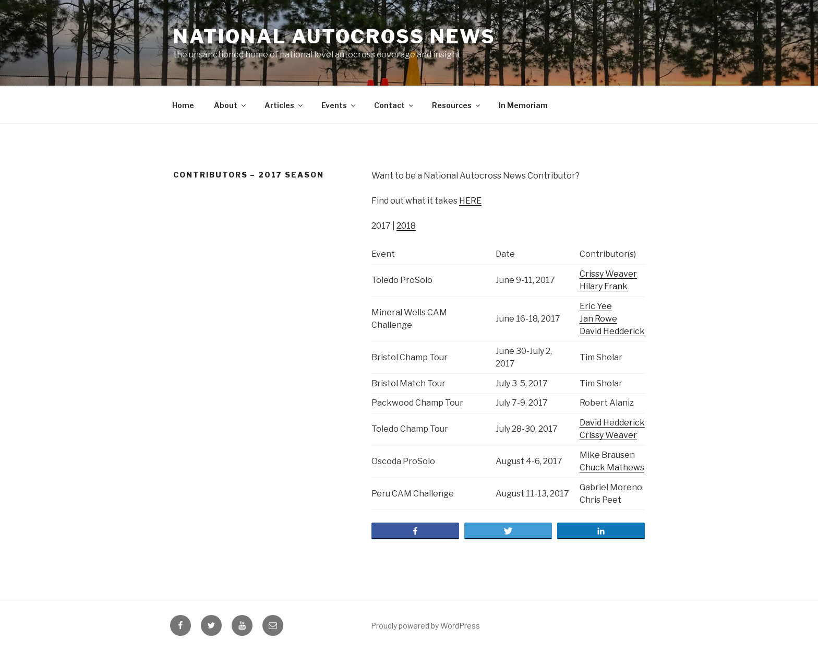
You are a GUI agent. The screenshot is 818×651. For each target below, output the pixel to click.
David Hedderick (612, 331)
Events (339, 105)
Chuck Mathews (612, 467)
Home (183, 105)
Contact (394, 105)
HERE (470, 201)
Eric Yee (596, 306)
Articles (284, 105)
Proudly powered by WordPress (425, 625)
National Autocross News (334, 36)
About (230, 105)
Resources (457, 105)
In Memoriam (523, 105)
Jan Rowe (598, 319)
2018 (406, 226)
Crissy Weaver (608, 274)
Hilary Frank (604, 286)
